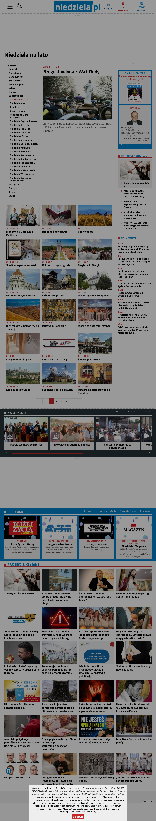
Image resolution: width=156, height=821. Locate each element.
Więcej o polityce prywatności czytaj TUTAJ (78, 811)
